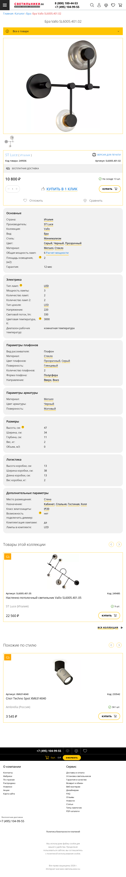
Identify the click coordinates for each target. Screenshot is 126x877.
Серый (48, 243)
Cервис (71, 766)
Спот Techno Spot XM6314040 (26, 698)
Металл (48, 248)
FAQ (68, 793)
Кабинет (49, 504)
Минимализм (52, 238)
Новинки (7, 786)
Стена (47, 499)
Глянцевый (51, 365)
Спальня (61, 504)
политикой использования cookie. (64, 853)
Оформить (72, 758)
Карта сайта (9, 793)
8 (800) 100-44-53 (66, 3)
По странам (9, 779)
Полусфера (51, 375)
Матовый (50, 408)
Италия (25, 155)
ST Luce (11, 154)
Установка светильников (78, 776)
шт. (50, 758)
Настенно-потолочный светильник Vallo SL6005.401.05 (43, 598)
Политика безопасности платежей (63, 831)
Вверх (47, 380)
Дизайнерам (72, 790)
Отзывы (70, 797)
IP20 (46, 509)
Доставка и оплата (75, 772)
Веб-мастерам (73, 786)
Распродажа (9, 783)
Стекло (59, 248)
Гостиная (73, 504)
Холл (84, 504)
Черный (59, 243)
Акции (6, 790)
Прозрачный (73, 243)
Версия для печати (106, 155)
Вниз (56, 380)
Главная (8, 13)
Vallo (47, 229)
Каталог (20, 13)
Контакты (8, 772)
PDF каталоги (72, 811)
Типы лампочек (74, 807)
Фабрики (7, 776)
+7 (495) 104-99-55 (67, 7)
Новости (70, 800)
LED (46, 286)
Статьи (69, 804)
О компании (12, 766)
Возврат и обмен (74, 783)
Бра (28, 13)
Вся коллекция (110, 627)
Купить (109, 188)
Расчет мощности (57, 253)
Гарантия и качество (76, 779)
